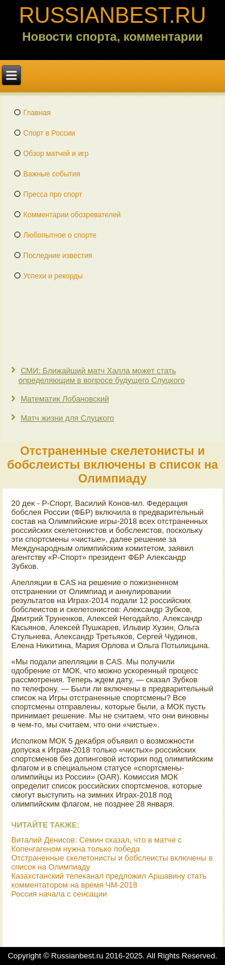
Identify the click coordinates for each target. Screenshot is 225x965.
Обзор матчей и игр (56, 153)
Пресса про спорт (52, 194)
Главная (37, 113)
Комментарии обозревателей (72, 215)
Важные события (51, 174)
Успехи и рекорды (53, 276)
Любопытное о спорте (60, 235)
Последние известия (57, 255)
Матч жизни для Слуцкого (67, 417)
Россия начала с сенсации (59, 893)
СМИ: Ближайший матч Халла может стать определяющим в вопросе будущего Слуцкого (102, 375)
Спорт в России (49, 133)
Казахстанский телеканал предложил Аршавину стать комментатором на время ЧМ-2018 (108, 880)
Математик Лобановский (64, 398)
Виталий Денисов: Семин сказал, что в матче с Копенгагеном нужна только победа (96, 844)
